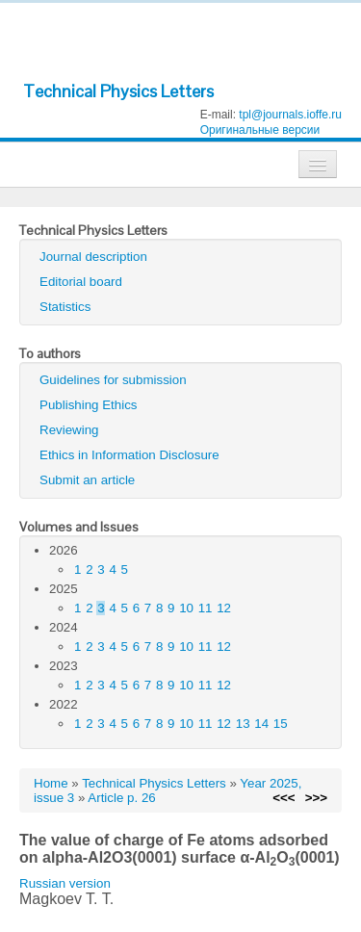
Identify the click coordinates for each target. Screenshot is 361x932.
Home (51, 783)
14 (261, 723)
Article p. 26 (121, 797)
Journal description (93, 256)
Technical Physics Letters (118, 91)
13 (243, 723)
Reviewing (69, 430)
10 (186, 608)
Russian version (65, 883)
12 (224, 608)
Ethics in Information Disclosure (129, 455)
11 (205, 608)
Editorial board (80, 281)
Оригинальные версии (260, 130)
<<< (283, 797)
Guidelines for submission (113, 380)
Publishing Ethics (88, 405)
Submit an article (87, 480)
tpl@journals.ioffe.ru (290, 114)
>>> (316, 797)
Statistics (64, 306)
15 (280, 723)
